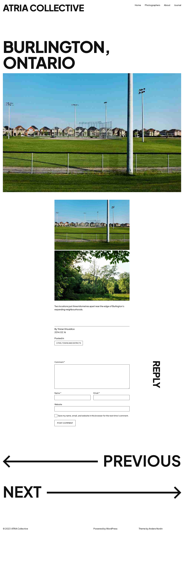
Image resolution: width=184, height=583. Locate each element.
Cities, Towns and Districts (68, 343)
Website (58, 404)
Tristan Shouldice (66, 329)
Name (57, 393)
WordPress (111, 528)
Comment (59, 362)
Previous (140, 461)
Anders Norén (156, 528)
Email (96, 393)
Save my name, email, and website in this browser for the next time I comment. (93, 415)
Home (138, 5)
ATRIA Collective (45, 7)
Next (23, 492)
